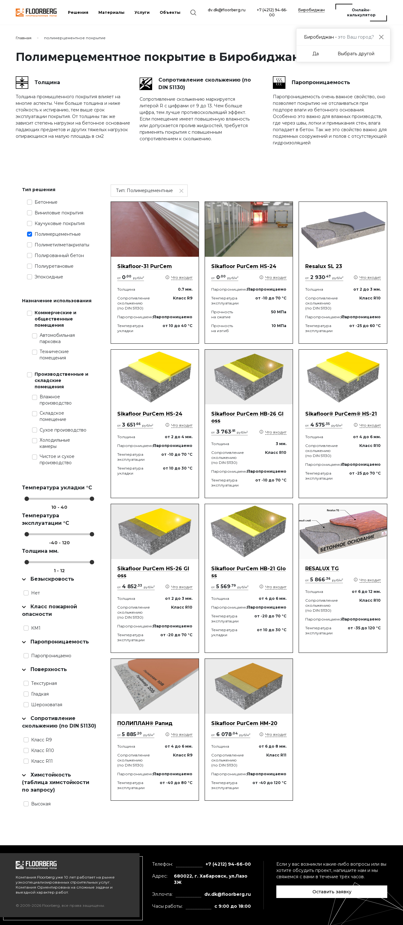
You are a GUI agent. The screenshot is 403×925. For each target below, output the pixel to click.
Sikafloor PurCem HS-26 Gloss (153, 572)
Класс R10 (42, 750)
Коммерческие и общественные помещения (55, 319)
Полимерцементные (58, 234)
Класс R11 (42, 761)
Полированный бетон (59, 255)
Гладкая (40, 694)
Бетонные (46, 202)
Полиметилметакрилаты (62, 245)
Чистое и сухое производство (57, 459)
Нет (35, 593)
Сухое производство (63, 430)
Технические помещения (54, 355)
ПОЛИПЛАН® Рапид (145, 723)
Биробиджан (311, 10)
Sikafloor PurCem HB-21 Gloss (248, 572)
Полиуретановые (54, 266)
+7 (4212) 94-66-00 (272, 12)
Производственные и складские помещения (61, 380)
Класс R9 (41, 740)
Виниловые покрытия (59, 213)
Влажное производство (56, 400)
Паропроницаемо (51, 656)
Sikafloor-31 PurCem (144, 266)
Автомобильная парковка (57, 338)
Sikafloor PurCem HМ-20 (244, 723)
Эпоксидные (49, 277)
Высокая (41, 804)
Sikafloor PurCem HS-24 (243, 266)
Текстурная (44, 683)
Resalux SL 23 (323, 266)
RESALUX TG (322, 569)
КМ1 (36, 628)
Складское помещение (53, 416)
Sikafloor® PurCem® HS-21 (341, 414)
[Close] (381, 37)
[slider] (27, 499)
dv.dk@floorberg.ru (227, 10)
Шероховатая (46, 704)
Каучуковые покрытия (60, 223)
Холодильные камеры (55, 443)
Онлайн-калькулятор (361, 12)
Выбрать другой (356, 53)
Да (315, 53)
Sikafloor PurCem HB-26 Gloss (247, 417)
